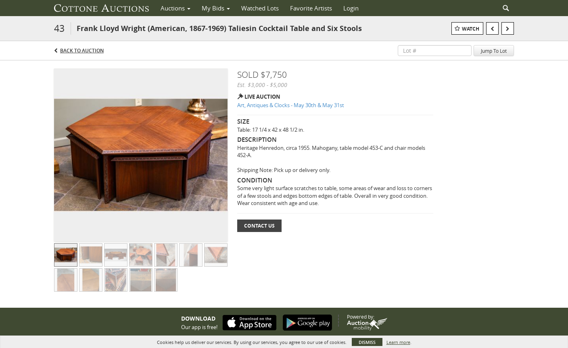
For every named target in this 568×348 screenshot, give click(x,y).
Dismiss (367, 342)
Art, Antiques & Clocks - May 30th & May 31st (290, 105)
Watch (470, 28)
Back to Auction (82, 50)
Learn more (398, 342)
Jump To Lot (494, 51)
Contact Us (259, 225)
